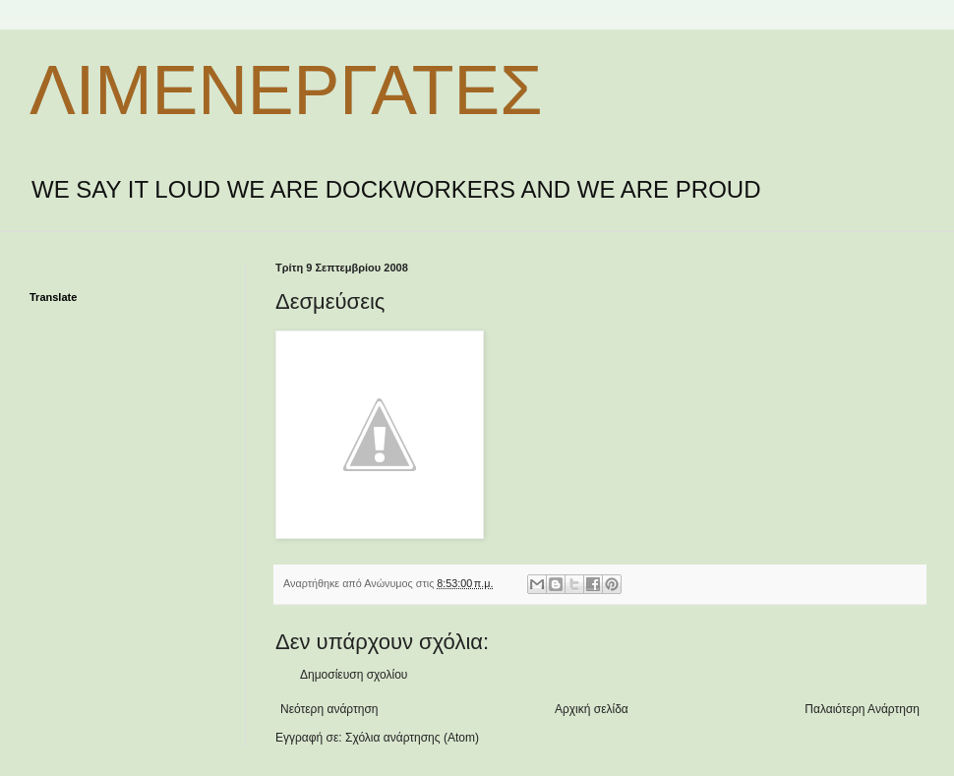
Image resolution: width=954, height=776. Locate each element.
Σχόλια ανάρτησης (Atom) (412, 738)
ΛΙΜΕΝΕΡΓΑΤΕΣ (286, 90)
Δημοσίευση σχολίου (353, 675)
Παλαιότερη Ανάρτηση (862, 709)
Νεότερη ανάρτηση (329, 709)
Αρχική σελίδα (591, 709)
